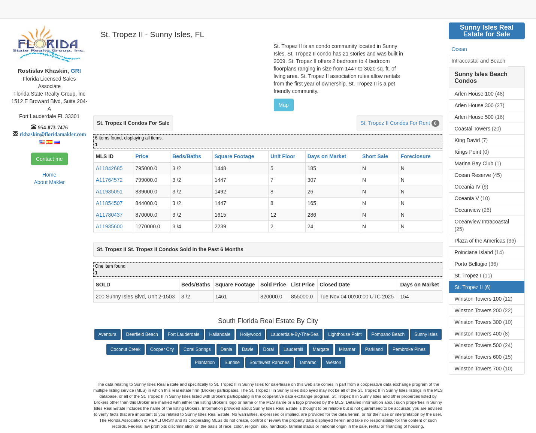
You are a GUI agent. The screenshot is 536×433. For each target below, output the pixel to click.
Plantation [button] (205, 362)
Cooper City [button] (162, 349)
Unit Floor (282, 156)
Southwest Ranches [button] (269, 362)
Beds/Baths (186, 156)
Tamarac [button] (308, 362)
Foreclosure (416, 156)
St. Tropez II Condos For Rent (395, 123)
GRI (75, 70)
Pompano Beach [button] (388, 334)
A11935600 (109, 226)
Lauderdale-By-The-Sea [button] (294, 334)
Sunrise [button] (232, 362)
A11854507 (109, 203)
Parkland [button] (374, 349)
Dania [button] (226, 349)
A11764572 (109, 180)
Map (284, 105)
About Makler (49, 182)
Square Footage (234, 156)
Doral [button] (268, 349)
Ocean (459, 49)
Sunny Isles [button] (425, 334)
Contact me (49, 159)
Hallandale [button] (219, 334)
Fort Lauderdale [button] (184, 334)
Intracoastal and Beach (478, 61)
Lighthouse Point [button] (344, 334)
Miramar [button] (347, 349)
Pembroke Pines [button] (409, 349)
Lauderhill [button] (293, 349)
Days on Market (327, 156)
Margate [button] (321, 349)
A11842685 (109, 168)
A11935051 (109, 192)
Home (49, 175)
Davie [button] (248, 349)
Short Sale (375, 156)
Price (141, 156)
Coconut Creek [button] (125, 349)
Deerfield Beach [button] (142, 334)
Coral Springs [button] (197, 349)
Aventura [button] (107, 334)
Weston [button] (333, 362)
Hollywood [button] (250, 334)
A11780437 (109, 215)
